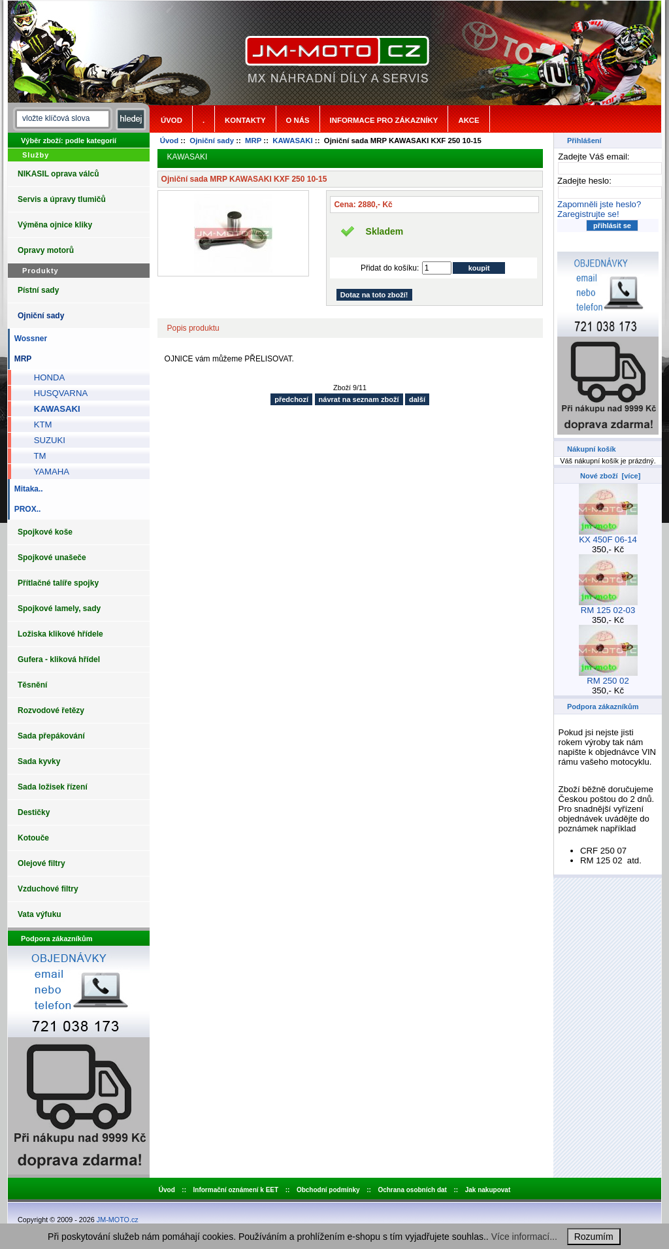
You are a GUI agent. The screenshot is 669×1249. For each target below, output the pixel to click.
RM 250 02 (608, 677)
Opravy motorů (46, 250)
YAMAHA (46, 471)
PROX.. (25, 509)
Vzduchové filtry (48, 888)
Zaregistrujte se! (588, 214)
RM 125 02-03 (608, 606)
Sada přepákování (51, 736)
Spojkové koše (45, 532)
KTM (38, 424)
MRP (253, 140)
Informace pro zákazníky (384, 120)
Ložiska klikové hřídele (60, 634)
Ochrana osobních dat (412, 1189)
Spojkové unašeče (52, 557)
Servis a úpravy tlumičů (62, 199)
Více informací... (524, 1236)
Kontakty (245, 120)
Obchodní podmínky (328, 1189)
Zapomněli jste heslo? (599, 204)
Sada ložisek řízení (53, 786)
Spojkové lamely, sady (59, 608)
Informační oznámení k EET (236, 1189)
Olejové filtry (41, 863)
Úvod (171, 120)
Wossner (28, 338)
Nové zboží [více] (610, 476)
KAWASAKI (292, 140)
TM (35, 456)
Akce (468, 120)
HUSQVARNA (56, 393)
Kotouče (33, 837)
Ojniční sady (211, 140)
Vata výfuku (39, 914)
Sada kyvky (39, 761)
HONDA (44, 377)
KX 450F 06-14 (608, 535)
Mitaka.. (26, 488)
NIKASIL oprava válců (58, 173)
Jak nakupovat (487, 1189)
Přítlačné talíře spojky (58, 583)
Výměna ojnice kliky (55, 224)
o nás (298, 120)
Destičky (34, 812)
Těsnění (32, 685)
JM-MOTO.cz (118, 1220)
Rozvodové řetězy (51, 710)
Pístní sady (38, 290)
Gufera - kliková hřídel (59, 659)
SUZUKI (44, 440)
